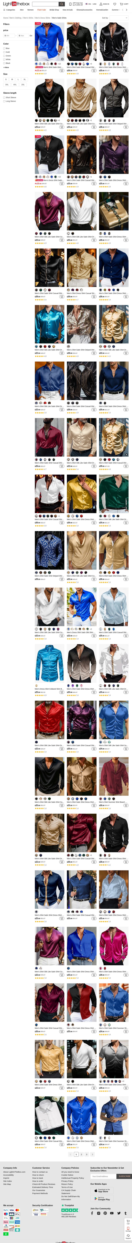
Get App (128, 1231)
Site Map (7, 1184)
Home (6, 18)
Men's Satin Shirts (59, 18)
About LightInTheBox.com (14, 1172)
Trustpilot (67, 1205)
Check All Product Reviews (43, 1184)
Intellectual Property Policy (72, 1178)
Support (128, 1238)
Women (30, 10)
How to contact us (39, 1172)
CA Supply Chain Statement (68, 1191)
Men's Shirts (29, 18)
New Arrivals (68, 10)
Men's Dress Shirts (43, 18)
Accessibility (8, 1175)
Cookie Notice (67, 1175)
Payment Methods (40, 1193)
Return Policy (67, 1184)
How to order (37, 1181)
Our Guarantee (38, 1190)
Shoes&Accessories (84, 10)
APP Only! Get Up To (78, 4)
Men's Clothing (16, 18)
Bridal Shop (54, 10)
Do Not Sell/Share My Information (70, 1198)
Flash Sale (41, 10)
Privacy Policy (67, 1181)
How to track (37, 1178)
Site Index (7, 1181)
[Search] (45, 4)
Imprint (6, 1178)
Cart (129, 1222)
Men (22, 10)
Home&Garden (102, 10)
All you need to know (70, 1172)
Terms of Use (67, 1187)
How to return (38, 1175)
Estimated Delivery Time (42, 1187)
